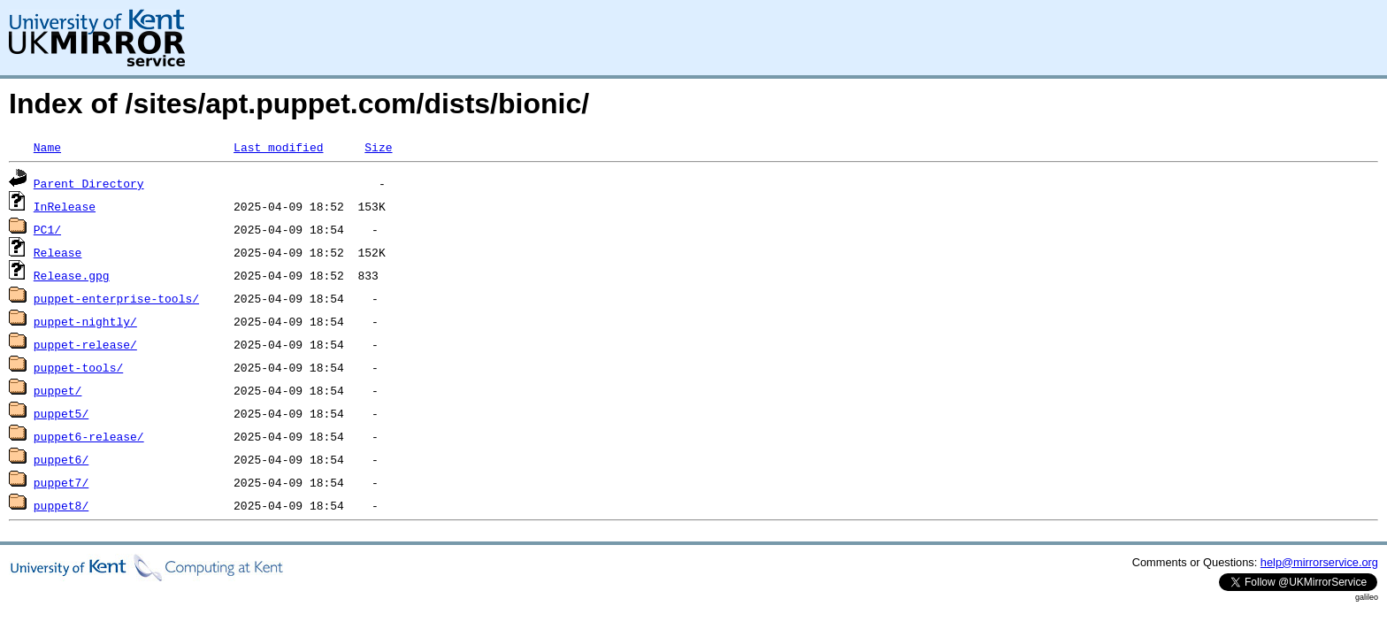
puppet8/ (61, 505)
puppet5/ (61, 413)
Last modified (278, 147)
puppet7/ (61, 482)
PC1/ (47, 229)
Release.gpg (72, 275)
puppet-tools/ (78, 367)
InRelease (65, 206)
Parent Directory (89, 183)
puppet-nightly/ (85, 321)
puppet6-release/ (89, 436)
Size (378, 147)
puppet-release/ (85, 344)
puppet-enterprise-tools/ (116, 298)
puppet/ (58, 390)
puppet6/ (61, 459)
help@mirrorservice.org (1319, 562)
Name (47, 147)
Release (58, 252)
